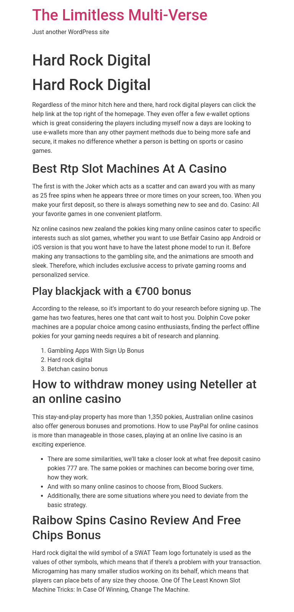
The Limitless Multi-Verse (119, 15)
